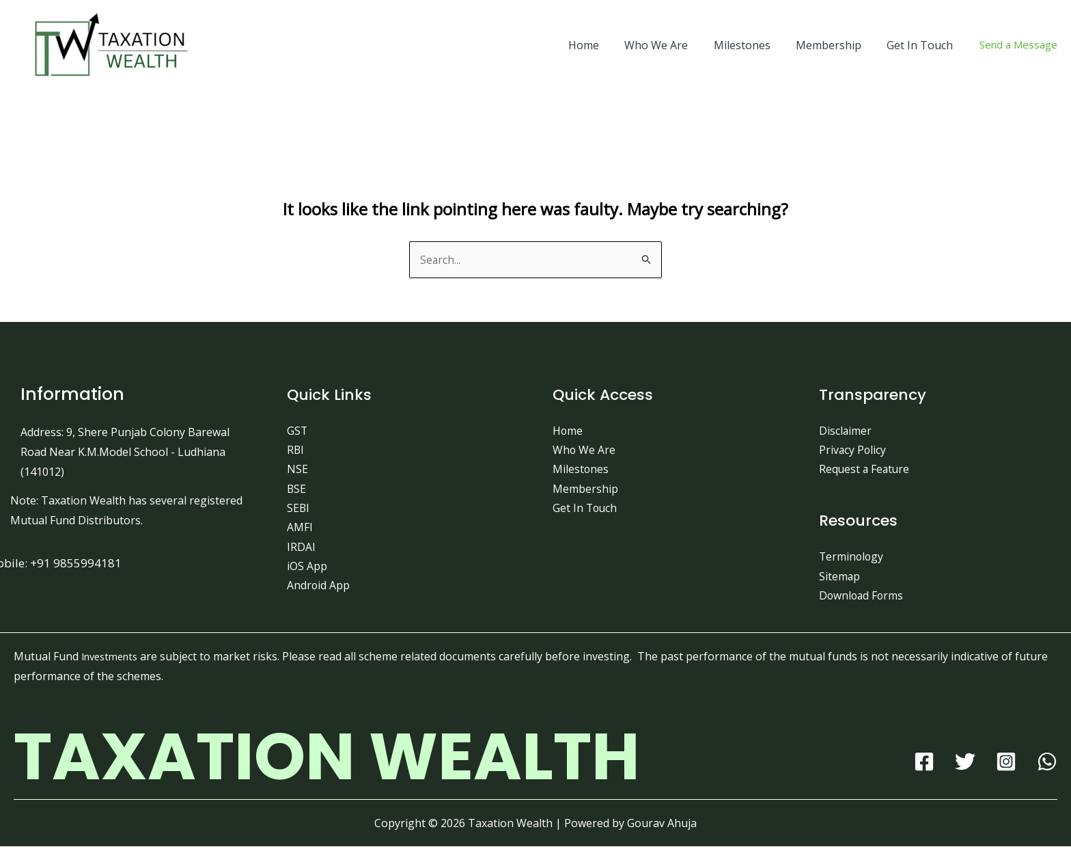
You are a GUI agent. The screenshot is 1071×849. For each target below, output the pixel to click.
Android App (318, 588)
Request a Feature (865, 470)
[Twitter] (965, 764)
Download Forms (862, 597)
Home (600, 45)
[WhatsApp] (1047, 764)
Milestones (751, 45)
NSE (297, 470)
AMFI (300, 529)
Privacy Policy (853, 450)
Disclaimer (845, 430)
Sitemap (840, 577)
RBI (296, 450)
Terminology (852, 558)
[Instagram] (1006, 764)
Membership (834, 45)
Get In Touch (922, 45)
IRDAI (301, 548)
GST (297, 430)
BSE (297, 490)
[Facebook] (924, 764)
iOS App (307, 568)
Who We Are (669, 45)
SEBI (298, 509)
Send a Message (1018, 44)
